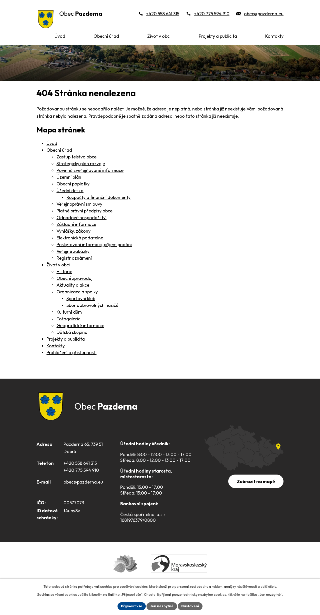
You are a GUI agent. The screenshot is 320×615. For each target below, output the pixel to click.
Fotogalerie (68, 319)
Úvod (51, 143)
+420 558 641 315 (80, 463)
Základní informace (76, 224)
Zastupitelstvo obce (76, 157)
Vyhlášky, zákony (73, 231)
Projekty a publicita (65, 339)
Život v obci (58, 265)
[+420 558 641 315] (159, 13)
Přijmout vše (131, 606)
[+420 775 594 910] (208, 13)
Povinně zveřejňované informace (90, 170)
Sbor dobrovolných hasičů (92, 305)
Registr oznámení (74, 258)
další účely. (268, 586)
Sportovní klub (80, 298)
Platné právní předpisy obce (84, 211)
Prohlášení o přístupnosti (71, 352)
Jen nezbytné (162, 606)
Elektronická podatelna (80, 238)
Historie (64, 271)
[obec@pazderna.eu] (260, 13)
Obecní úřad (59, 150)
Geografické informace (80, 325)
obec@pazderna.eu (83, 482)
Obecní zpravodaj (74, 278)
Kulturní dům (69, 312)
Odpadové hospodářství (81, 217)
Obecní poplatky (73, 184)
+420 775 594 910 (81, 470)
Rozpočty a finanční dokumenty (98, 197)
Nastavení (190, 606)
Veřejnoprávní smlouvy (79, 204)
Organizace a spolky (77, 292)
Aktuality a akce (72, 285)
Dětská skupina (72, 332)
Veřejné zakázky (73, 251)
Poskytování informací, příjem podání (94, 244)
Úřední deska (70, 190)
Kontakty (55, 346)
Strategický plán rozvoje (80, 163)
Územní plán (68, 177)
